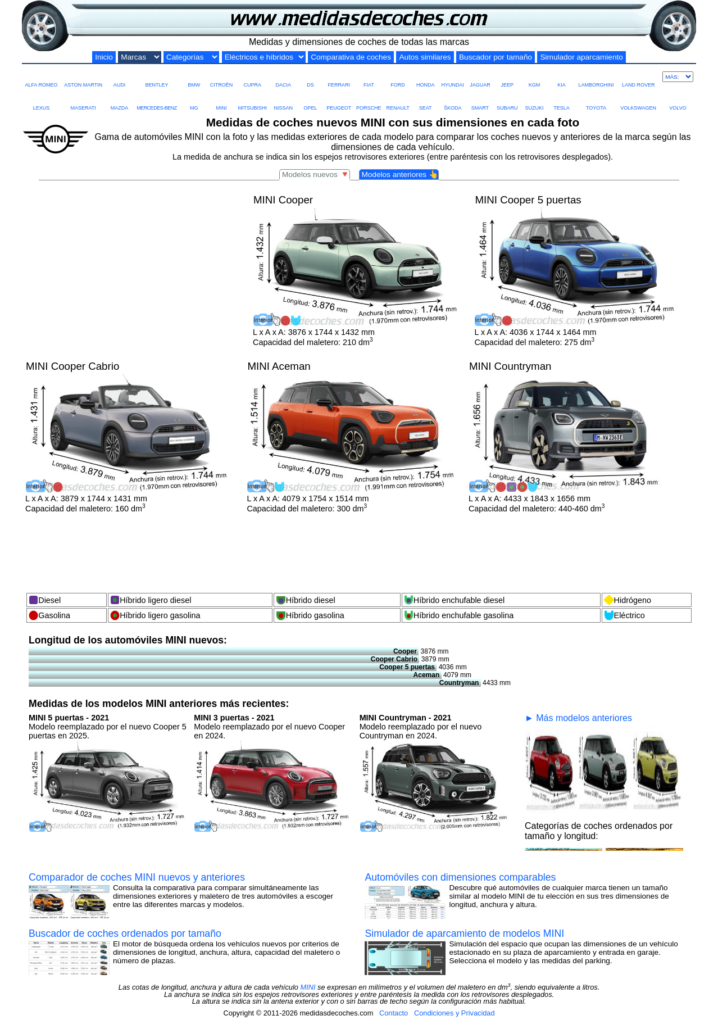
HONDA (425, 77)
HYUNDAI (453, 77)
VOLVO (677, 100)
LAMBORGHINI (596, 77)
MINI (221, 100)
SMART (480, 100)
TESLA (561, 100)
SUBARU (507, 100)
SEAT (425, 100)
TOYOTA (596, 100)
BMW (194, 77)
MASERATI (83, 100)
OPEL (310, 100)
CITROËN (221, 77)
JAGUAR (480, 77)
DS (310, 77)
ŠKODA (453, 100)
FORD (398, 77)
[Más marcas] (677, 76)
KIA (561, 77)
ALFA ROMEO (41, 77)
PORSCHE (368, 100)
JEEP (507, 77)
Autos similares (425, 57)
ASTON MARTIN (83, 77)
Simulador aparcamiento (581, 57)
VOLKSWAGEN (638, 100)
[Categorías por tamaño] (191, 57)
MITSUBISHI (252, 100)
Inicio (104, 57)
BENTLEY (156, 77)
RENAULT (397, 100)
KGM (534, 77)
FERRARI (339, 77)
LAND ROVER (638, 77)
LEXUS (41, 100)
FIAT (368, 77)
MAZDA (119, 100)
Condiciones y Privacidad (454, 1013)
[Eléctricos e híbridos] (264, 57)
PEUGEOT (338, 100)
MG (194, 100)
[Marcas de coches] (139, 57)
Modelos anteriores (399, 174)
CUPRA (252, 77)
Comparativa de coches (351, 57)
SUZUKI (534, 100)
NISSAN (283, 100)
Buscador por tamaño (495, 57)
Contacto (393, 1013)
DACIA (283, 77)
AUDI (119, 77)
